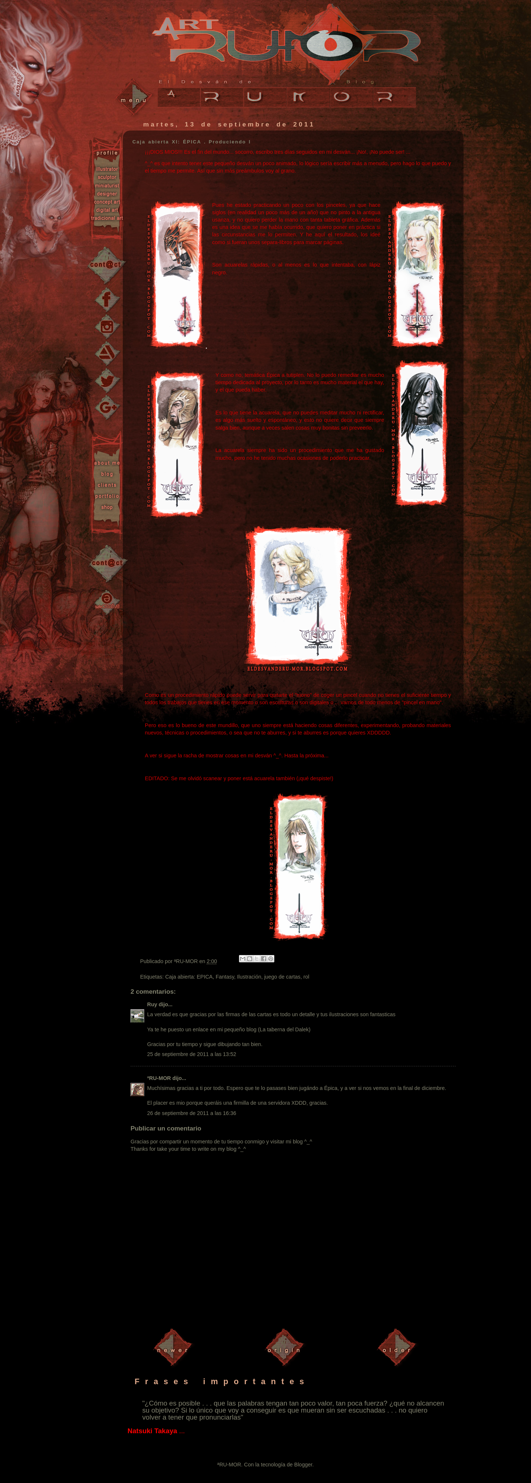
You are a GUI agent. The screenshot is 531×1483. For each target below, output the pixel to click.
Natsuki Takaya (152, 1431)
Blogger (303, 1465)
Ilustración (249, 977)
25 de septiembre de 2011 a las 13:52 (191, 1054)
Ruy (152, 1004)
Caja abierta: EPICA (189, 977)
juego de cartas (282, 977)
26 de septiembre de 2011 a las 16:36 (191, 1113)
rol (306, 977)
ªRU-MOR (159, 1078)
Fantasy (225, 977)
